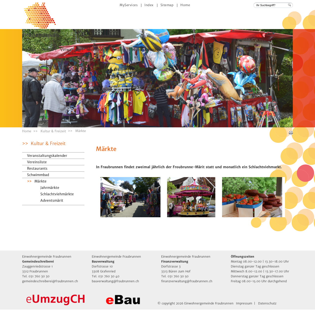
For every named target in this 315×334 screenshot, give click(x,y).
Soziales (175, 49)
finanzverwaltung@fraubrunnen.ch (186, 305)
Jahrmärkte (49, 212)
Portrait (28, 49)
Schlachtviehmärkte (57, 218)
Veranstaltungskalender (47, 180)
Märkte (51, 205)
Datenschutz (267, 328)
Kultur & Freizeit (146, 49)
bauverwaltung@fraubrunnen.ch (115, 305)
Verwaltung (70, 49)
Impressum (244, 328)
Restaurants (37, 193)
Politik (47, 49)
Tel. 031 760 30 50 (175, 300)
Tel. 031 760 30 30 (35, 300)
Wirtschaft (96, 49)
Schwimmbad (38, 199)
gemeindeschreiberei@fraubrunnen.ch (50, 305)
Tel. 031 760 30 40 (105, 300)
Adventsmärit (51, 225)
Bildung (118, 49)
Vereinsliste (37, 186)
